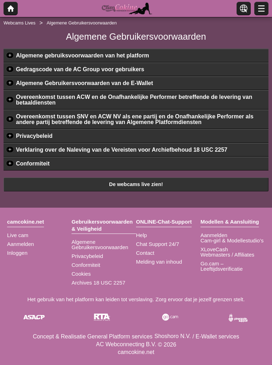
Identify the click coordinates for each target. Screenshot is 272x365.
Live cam (17, 235)
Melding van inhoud (159, 262)
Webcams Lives (19, 23)
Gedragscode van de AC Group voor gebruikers (80, 69)
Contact (145, 253)
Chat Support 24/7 (157, 244)
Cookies (81, 274)
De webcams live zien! (136, 184)
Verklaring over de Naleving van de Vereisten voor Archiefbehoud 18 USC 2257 (121, 150)
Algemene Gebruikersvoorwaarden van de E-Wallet (84, 83)
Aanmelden (20, 244)
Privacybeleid (34, 136)
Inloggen (17, 253)
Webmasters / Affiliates (227, 255)
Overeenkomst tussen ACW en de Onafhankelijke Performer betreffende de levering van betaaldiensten (134, 100)
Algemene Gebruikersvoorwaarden (100, 244)
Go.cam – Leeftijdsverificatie (221, 266)
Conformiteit (33, 164)
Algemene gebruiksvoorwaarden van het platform (82, 55)
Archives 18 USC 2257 (98, 283)
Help (141, 235)
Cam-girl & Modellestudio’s (232, 240)
